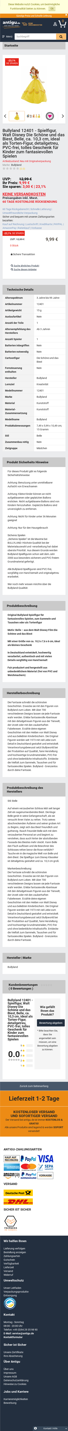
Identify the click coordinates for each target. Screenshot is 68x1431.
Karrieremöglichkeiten (16, 1399)
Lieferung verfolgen (14, 1248)
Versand (8, 1271)
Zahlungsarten (12, 1256)
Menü (9, 36)
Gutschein (9, 1259)
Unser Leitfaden (12, 1287)
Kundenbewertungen (23, 985)
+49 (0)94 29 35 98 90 (25, 1329)
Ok (52, 8)
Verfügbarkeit (11, 1263)
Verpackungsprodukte (16, 1291)
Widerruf (8, 1274)
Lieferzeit (9, 1267)
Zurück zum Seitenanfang (34, 1086)
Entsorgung (10, 1295)
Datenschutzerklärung (16, 1380)
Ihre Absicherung (13, 1356)
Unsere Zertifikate (13, 1352)
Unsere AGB (10, 1376)
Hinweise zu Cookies (15, 1384)
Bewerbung (10, 1402)
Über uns (9, 1369)
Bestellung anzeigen (15, 1252)
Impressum (10, 1372)
